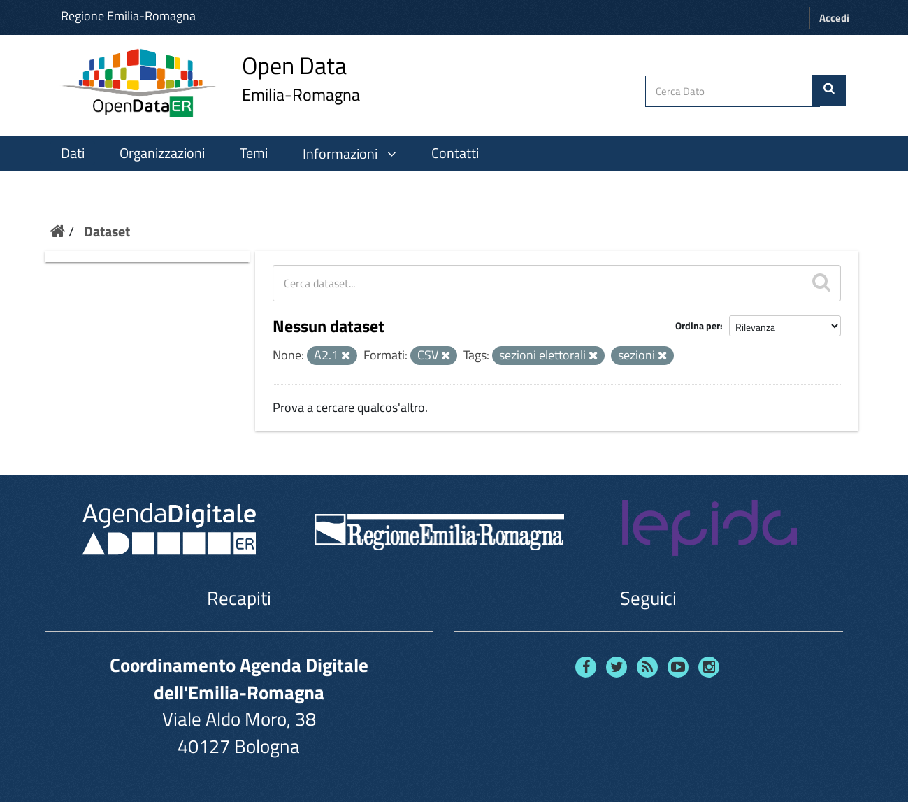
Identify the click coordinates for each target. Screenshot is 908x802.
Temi (254, 153)
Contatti (455, 153)
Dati (73, 153)
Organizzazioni (162, 153)
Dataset (107, 231)
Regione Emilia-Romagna (128, 15)
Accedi (834, 18)
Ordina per (697, 325)
